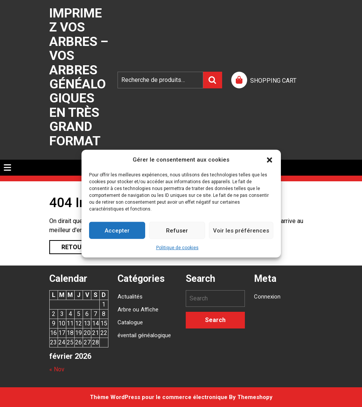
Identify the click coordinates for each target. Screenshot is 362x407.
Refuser (177, 230)
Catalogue (130, 322)
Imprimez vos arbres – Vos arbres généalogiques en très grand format (78, 76)
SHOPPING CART (273, 80)
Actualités (130, 296)
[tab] (7, 168)
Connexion (267, 296)
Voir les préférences (241, 230)
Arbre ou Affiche (138, 309)
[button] (269, 159)
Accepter (117, 230)
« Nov (56, 369)
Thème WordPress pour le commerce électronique (158, 397)
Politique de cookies (177, 247)
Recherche (212, 80)
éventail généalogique (144, 335)
